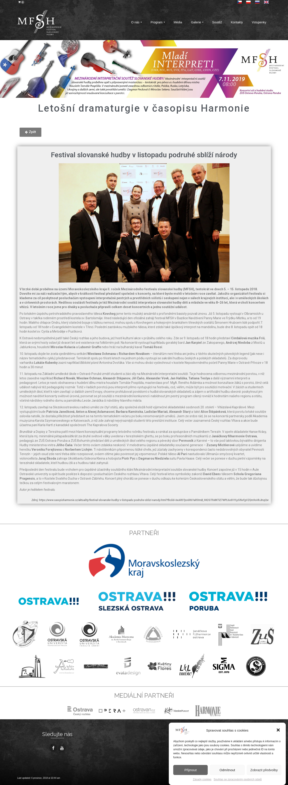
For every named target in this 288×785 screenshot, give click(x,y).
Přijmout (190, 770)
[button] (278, 730)
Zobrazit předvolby (264, 770)
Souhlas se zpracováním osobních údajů (238, 779)
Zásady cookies (202, 779)
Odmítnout (227, 770)
